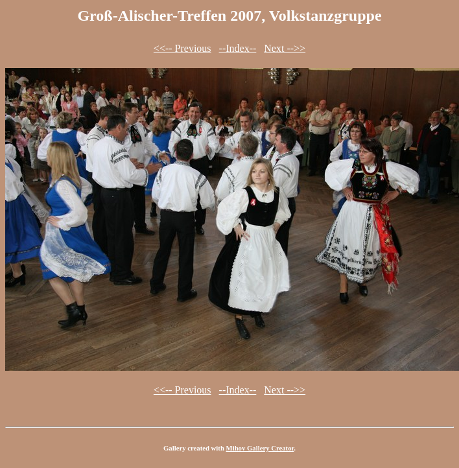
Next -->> (284, 48)
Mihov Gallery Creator (260, 448)
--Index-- (238, 48)
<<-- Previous (182, 48)
